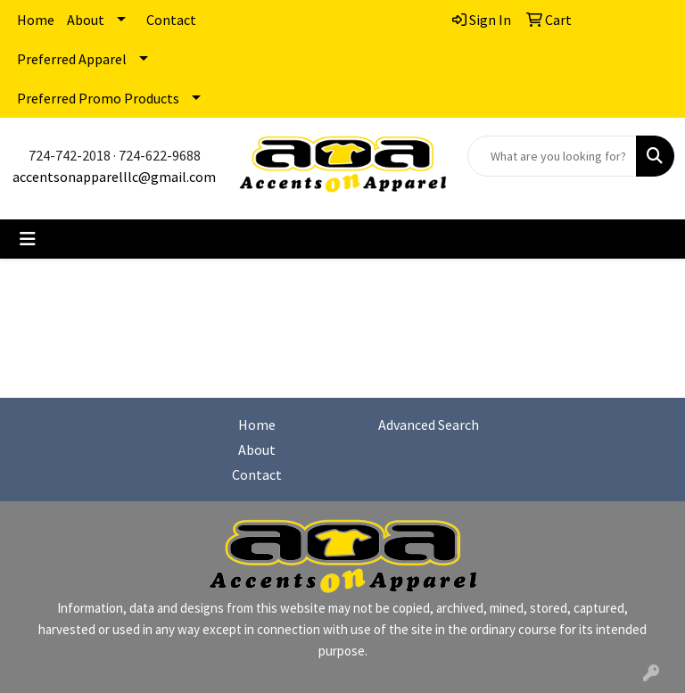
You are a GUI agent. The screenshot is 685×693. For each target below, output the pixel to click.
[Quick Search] (552, 156)
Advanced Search (428, 424)
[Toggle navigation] (27, 239)
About (85, 20)
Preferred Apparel (72, 59)
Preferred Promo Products (98, 98)
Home (35, 20)
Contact (171, 20)
